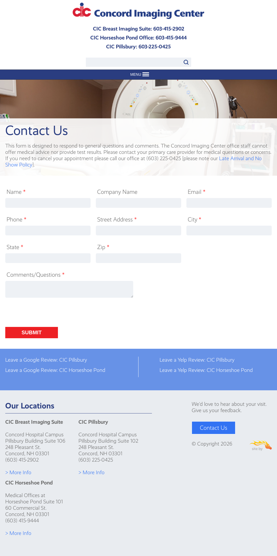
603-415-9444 (171, 37)
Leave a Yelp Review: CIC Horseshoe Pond (206, 370)
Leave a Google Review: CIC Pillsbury (46, 360)
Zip (103, 247)
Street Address (117, 219)
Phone (16, 219)
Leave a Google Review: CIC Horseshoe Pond (55, 370)
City (194, 219)
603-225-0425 (154, 46)
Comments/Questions (36, 274)
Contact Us (213, 427)
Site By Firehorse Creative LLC (261, 446)
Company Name (117, 191)
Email (196, 191)
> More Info (18, 472)
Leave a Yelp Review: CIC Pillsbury (197, 360)
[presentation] (45, 314)
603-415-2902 (168, 29)
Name (16, 191)
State (15, 247)
